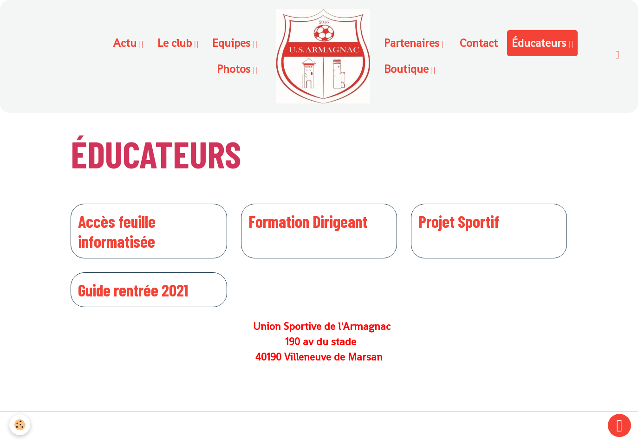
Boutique (407, 69)
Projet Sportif (458, 221)
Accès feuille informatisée (117, 231)
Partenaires (413, 43)
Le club (176, 43)
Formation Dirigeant (307, 221)
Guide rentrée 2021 (133, 290)
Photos (235, 69)
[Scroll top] (619, 425)
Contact (479, 43)
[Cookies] (19, 424)
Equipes (232, 43)
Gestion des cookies (319, 428)
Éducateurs (540, 43)
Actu (126, 43)
